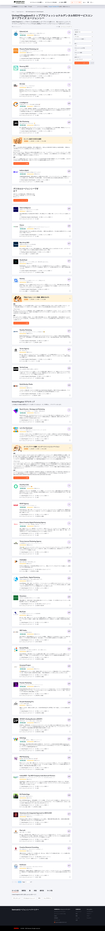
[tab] (15, 890)
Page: (23, 882)
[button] (84, 2)
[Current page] (27, 882)
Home (13, 11)
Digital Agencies (20, 11)
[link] (51, 2)
